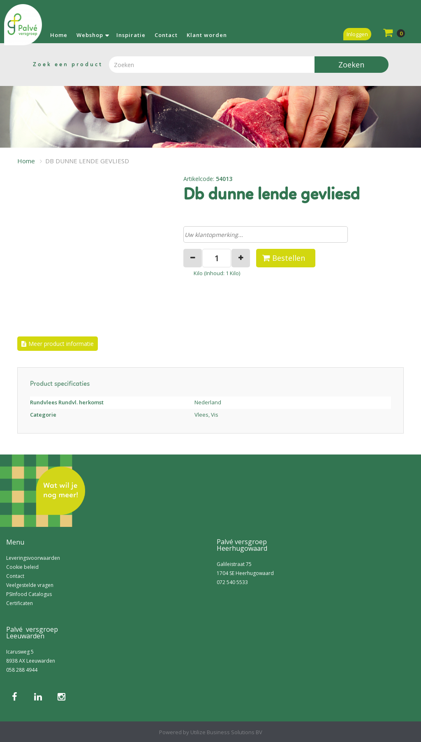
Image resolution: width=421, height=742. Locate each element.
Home (58, 35)
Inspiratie (131, 35)
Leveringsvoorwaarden (33, 557)
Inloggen (357, 34)
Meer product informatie (61, 344)
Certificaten (19, 603)
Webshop (89, 35)
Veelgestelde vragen (29, 585)
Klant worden (207, 35)
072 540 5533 (232, 582)
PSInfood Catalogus (29, 594)
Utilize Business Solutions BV (226, 732)
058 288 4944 (21, 669)
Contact (166, 35)
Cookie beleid (22, 566)
